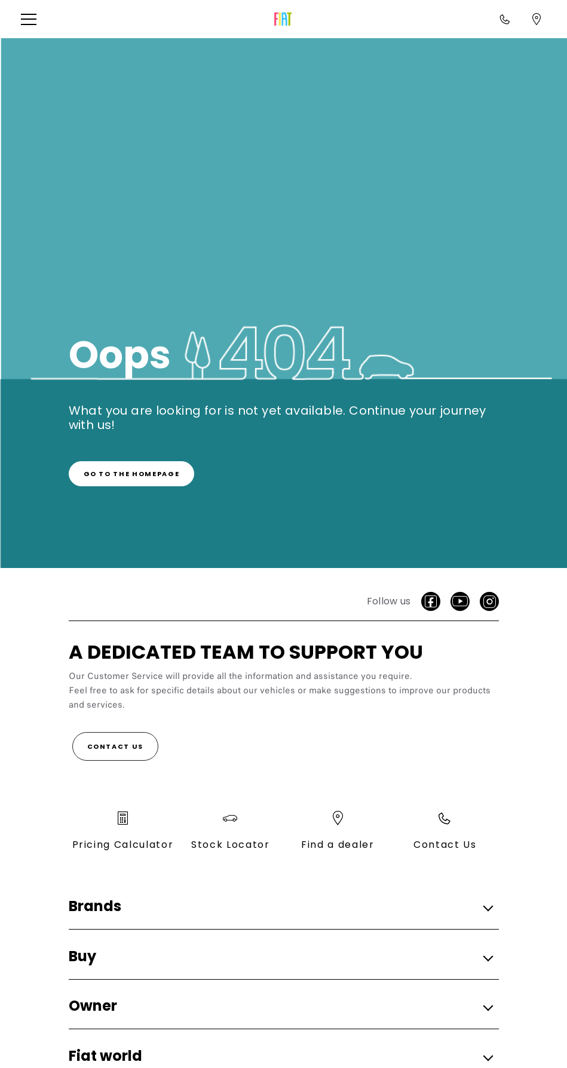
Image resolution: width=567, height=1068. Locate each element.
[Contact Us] (115, 746)
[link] (132, 473)
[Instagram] (489, 601)
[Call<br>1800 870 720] (505, 19)
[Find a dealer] (537, 19)
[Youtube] (460, 601)
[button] (33, 19)
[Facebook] (430, 601)
